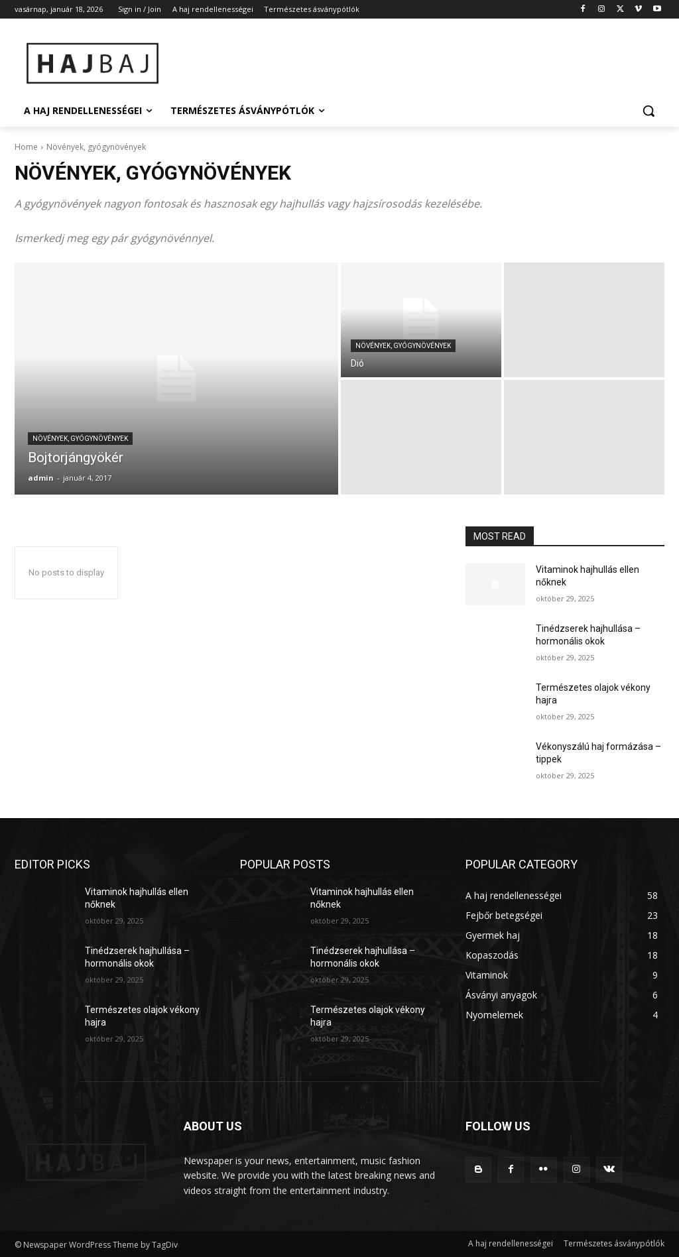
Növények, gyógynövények (80, 438)
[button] (648, 111)
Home (26, 146)
